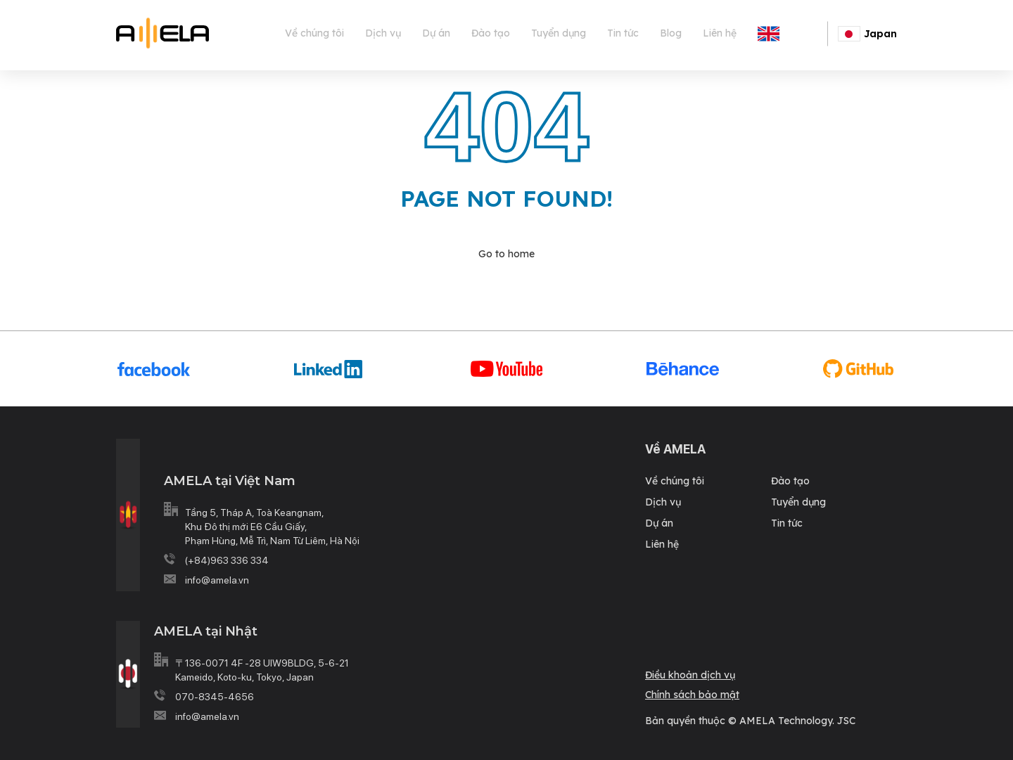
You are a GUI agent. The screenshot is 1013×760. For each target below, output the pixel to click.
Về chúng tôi (314, 33)
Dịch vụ (383, 33)
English (800, 33)
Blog (671, 33)
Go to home (506, 253)
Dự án (436, 33)
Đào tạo (490, 33)
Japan (867, 33)
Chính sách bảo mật (692, 694)
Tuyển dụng (558, 33)
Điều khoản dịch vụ (690, 675)
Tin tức (623, 33)
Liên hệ (720, 33)
